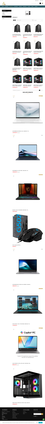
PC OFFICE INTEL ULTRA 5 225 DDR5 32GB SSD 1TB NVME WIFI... (27, 52)
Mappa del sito (25, 412)
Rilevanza (38, 20)
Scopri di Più (33, 422)
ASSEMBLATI (4, 10)
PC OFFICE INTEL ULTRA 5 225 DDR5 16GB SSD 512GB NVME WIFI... (27, 35)
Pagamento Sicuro (14, 414)
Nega (37, 422)
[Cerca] (36, 3)
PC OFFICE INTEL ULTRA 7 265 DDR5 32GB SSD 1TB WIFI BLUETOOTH (16, 69)
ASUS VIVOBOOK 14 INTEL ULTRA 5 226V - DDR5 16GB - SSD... (21, 363)
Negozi (24, 413)
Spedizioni (13, 411)
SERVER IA (3, 14)
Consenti (40, 422)
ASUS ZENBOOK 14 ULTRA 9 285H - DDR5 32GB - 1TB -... (20, 170)
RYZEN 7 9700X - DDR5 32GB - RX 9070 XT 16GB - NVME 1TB (21, 402)
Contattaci (24, 411)
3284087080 (3, 417)
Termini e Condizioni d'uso (15, 413)
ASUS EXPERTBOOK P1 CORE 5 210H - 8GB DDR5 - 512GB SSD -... (21, 284)
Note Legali (13, 412)
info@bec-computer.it (5, 419)
